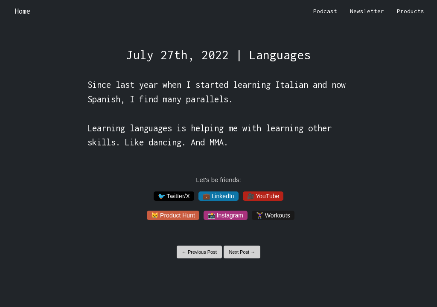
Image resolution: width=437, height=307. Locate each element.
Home (22, 11)
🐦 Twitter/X (174, 196)
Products (410, 11)
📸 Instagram (225, 215)
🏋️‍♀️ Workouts (273, 215)
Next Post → (242, 252)
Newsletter (367, 11)
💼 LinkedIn (218, 196)
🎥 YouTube (263, 196)
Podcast (325, 11)
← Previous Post (199, 252)
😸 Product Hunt (173, 215)
